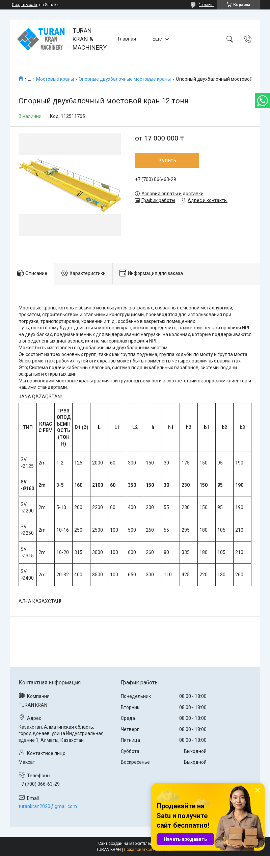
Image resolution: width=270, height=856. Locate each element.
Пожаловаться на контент (149, 849)
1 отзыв (206, 4)
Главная (127, 39)
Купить (167, 160)
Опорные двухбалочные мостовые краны (125, 79)
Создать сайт (24, 4)
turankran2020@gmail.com (48, 806)
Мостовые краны (55, 79)
